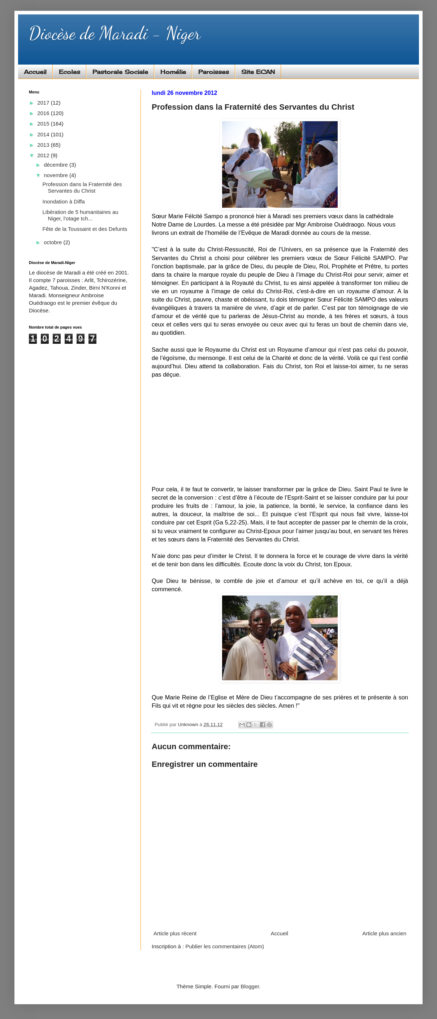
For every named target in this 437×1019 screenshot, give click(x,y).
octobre (53, 242)
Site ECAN (258, 71)
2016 (44, 113)
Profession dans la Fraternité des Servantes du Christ (82, 187)
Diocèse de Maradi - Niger (114, 33)
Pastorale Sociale (120, 71)
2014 (44, 134)
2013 (44, 145)
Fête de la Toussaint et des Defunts (85, 229)
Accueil (35, 71)
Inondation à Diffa (64, 201)
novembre (56, 175)
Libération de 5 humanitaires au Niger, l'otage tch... (80, 215)
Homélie (173, 71)
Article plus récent (174, 933)
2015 (44, 123)
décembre (56, 165)
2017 (44, 103)
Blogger (250, 986)
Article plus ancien (384, 933)
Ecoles (69, 71)
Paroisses (213, 71)
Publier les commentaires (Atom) (224, 946)
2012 (44, 155)
